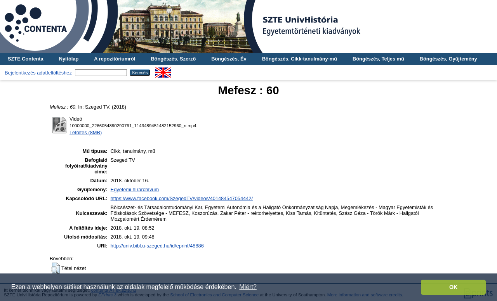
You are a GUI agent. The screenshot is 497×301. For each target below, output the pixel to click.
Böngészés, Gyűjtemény (448, 59)
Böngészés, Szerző (173, 59)
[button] (55, 268)
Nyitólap (68, 59)
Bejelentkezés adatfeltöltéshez (38, 73)
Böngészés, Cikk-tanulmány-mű (299, 59)
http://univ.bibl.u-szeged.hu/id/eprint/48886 (157, 246)
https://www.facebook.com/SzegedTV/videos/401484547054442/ (182, 198)
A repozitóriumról (114, 59)
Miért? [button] (247, 287)
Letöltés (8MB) (86, 132)
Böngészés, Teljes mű (378, 59)
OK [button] (453, 287)
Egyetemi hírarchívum (135, 189)
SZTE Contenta (25, 59)
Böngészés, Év (228, 59)
